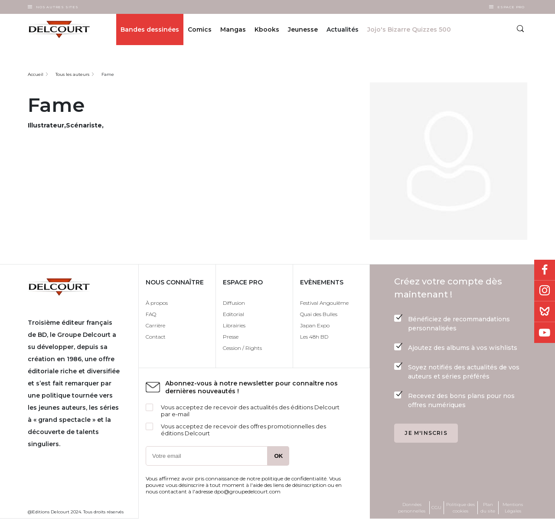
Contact (156, 336)
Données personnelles (411, 508)
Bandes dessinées (150, 29)
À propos (157, 303)
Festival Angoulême (324, 303)
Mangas (233, 29)
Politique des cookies (460, 508)
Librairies (234, 325)
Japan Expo (315, 325)
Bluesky (544, 311)
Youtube (544, 332)
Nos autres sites (57, 7)
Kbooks (267, 29)
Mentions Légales (513, 508)
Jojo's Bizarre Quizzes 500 (409, 29)
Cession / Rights (242, 348)
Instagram (544, 291)
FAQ (151, 314)
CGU (436, 507)
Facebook (544, 270)
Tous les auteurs (72, 74)
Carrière (155, 325)
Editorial (233, 314)
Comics (200, 29)
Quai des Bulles (318, 314)
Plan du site (487, 508)
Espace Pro (511, 7)
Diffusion (234, 303)
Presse (230, 336)
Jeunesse (303, 29)
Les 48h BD (314, 336)
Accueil (35, 74)
